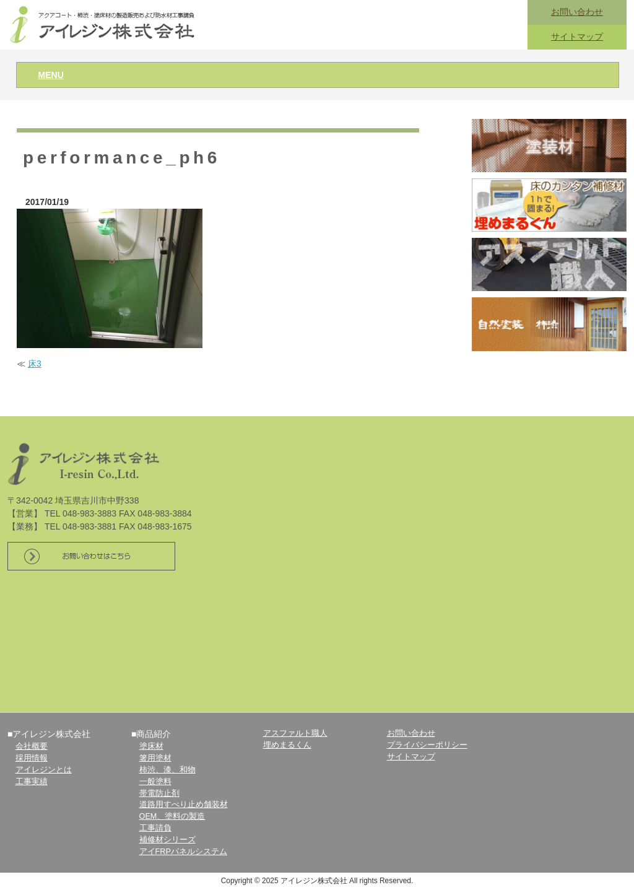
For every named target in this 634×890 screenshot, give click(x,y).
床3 (34, 364)
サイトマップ (577, 36)
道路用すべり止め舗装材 (183, 804)
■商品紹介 (151, 734)
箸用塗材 (155, 758)
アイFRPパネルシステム (183, 851)
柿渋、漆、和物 (167, 770)
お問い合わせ (577, 12)
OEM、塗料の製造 (172, 816)
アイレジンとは (43, 770)
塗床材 (151, 746)
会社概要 (31, 746)
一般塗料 (155, 781)
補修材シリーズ (167, 839)
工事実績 (31, 781)
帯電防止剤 (159, 793)
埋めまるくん (287, 745)
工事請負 (155, 828)
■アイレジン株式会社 (48, 734)
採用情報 (31, 758)
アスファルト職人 (295, 733)
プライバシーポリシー (427, 745)
